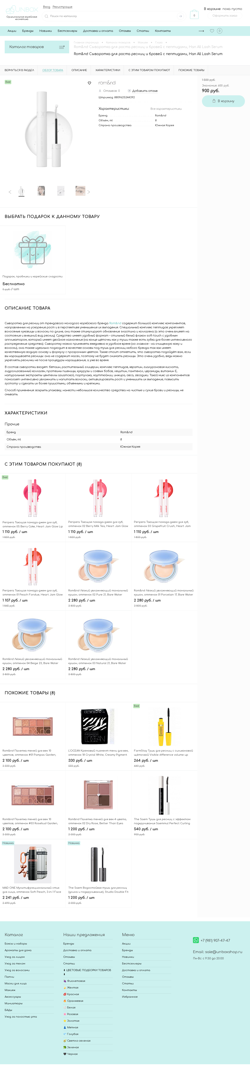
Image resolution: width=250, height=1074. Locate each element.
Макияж (10, 989)
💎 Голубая (70, 1033)
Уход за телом (15, 962)
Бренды (27, 30)
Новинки (45, 30)
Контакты (163, 30)
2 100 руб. (33, 763)
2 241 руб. (33, 900)
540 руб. (164, 832)
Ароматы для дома (18, 949)
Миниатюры (13, 1002)
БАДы (8, 1009)
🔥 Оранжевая (73, 1000)
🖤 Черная (70, 1053)
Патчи (9, 976)
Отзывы (125, 30)
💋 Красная (71, 993)
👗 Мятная (70, 1026)
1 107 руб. (33, 603)
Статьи (143, 30)
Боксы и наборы (16, 942)
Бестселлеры (67, 30)
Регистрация (62, 6)
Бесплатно (33, 289)
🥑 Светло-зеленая (76, 1039)
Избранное (130, 996)
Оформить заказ (224, 15)
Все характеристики (166, 108)
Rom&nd (160, 115)
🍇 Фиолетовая (74, 980)
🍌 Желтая (70, 986)
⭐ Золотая (71, 1020)
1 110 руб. (33, 534)
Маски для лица (16, 982)
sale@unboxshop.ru (223, 951)
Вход (46, 6)
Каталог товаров (36, 47)
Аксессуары (13, 996)
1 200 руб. (98, 832)
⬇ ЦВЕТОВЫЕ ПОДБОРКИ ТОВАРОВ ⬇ (87, 971)
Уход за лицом (15, 956)
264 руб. (164, 763)
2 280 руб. (98, 603)
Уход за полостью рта (21, 1015)
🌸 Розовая (70, 1013)
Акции (12, 30)
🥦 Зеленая (71, 1046)
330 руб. (98, 763)
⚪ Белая (69, 1006)
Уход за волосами (17, 969)
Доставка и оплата (98, 30)
